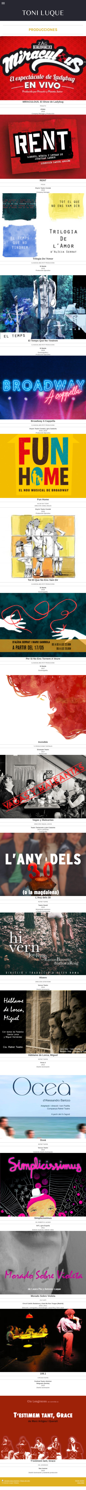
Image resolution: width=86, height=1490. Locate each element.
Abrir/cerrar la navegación (43, 3)
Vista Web (80, 1483)
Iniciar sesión (79, 1481)
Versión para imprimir (10, 1481)
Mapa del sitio (25, 1481)
